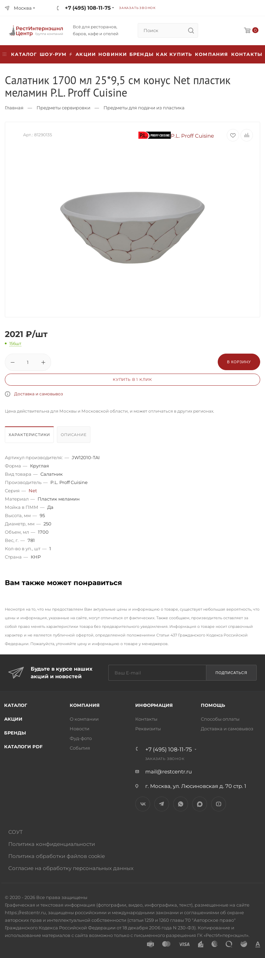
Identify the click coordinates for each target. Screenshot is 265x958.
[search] (191, 30)
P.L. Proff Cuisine (176, 135)
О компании (84, 719)
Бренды (141, 54)
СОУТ (15, 832)
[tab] (30, 436)
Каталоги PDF (23, 746)
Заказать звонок (137, 8)
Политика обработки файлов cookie (56, 856)
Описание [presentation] (73, 434)
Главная (14, 107)
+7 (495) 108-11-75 (88, 7)
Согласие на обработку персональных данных (71, 868)
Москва (23, 8)
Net (33, 490)
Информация (154, 705)
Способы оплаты (220, 719)
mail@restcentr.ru (168, 771)
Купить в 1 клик (132, 379)
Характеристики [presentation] (29, 434)
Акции (13, 719)
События (80, 748)
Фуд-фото (81, 738)
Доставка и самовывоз (38, 393)
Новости (79, 728)
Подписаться (231, 673)
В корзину (239, 362)
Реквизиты (148, 728)
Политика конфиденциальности (51, 844)
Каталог (15, 705)
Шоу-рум (53, 54)
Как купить (174, 54)
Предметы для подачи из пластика (144, 107)
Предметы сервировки (63, 107)
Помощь (213, 705)
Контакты (247, 54)
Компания (211, 54)
